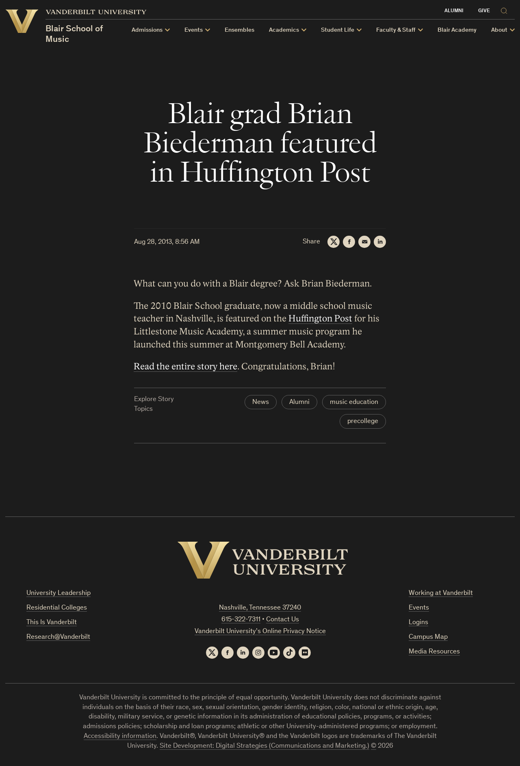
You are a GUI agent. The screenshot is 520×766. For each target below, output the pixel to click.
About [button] (499, 30)
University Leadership (58, 593)
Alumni (454, 11)
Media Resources (434, 652)
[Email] (364, 242)
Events (419, 608)
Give (484, 11)
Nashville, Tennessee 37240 (260, 608)
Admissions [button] (147, 30)
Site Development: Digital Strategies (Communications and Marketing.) (264, 746)
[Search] (506, 9)
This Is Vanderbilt (51, 622)
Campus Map (428, 637)
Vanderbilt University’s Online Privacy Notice (260, 631)
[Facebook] (349, 242)
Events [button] (193, 30)
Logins (418, 622)
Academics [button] (284, 30)
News (260, 402)
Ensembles (239, 30)
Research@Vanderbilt (58, 637)
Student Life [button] (337, 30)
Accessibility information (120, 736)
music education (354, 402)
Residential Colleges (56, 608)
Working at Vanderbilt (441, 593)
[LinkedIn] (380, 242)
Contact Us (282, 619)
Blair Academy (457, 30)
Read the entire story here (186, 366)
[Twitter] (333, 242)
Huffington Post (321, 318)
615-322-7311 (240, 619)
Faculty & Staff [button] (396, 30)
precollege (362, 421)
